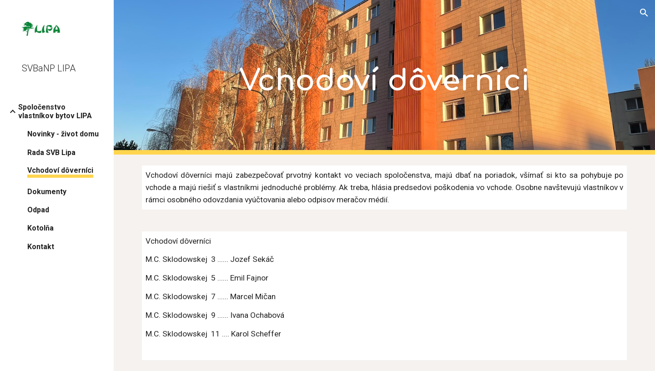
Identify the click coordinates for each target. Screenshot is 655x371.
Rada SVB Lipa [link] (51, 152)
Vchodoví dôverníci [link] (60, 170)
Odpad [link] (38, 210)
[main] (384, 77)
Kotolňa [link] (40, 228)
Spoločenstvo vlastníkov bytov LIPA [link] (55, 111)
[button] (644, 13)
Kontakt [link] (40, 246)
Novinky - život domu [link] (63, 134)
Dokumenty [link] (46, 191)
